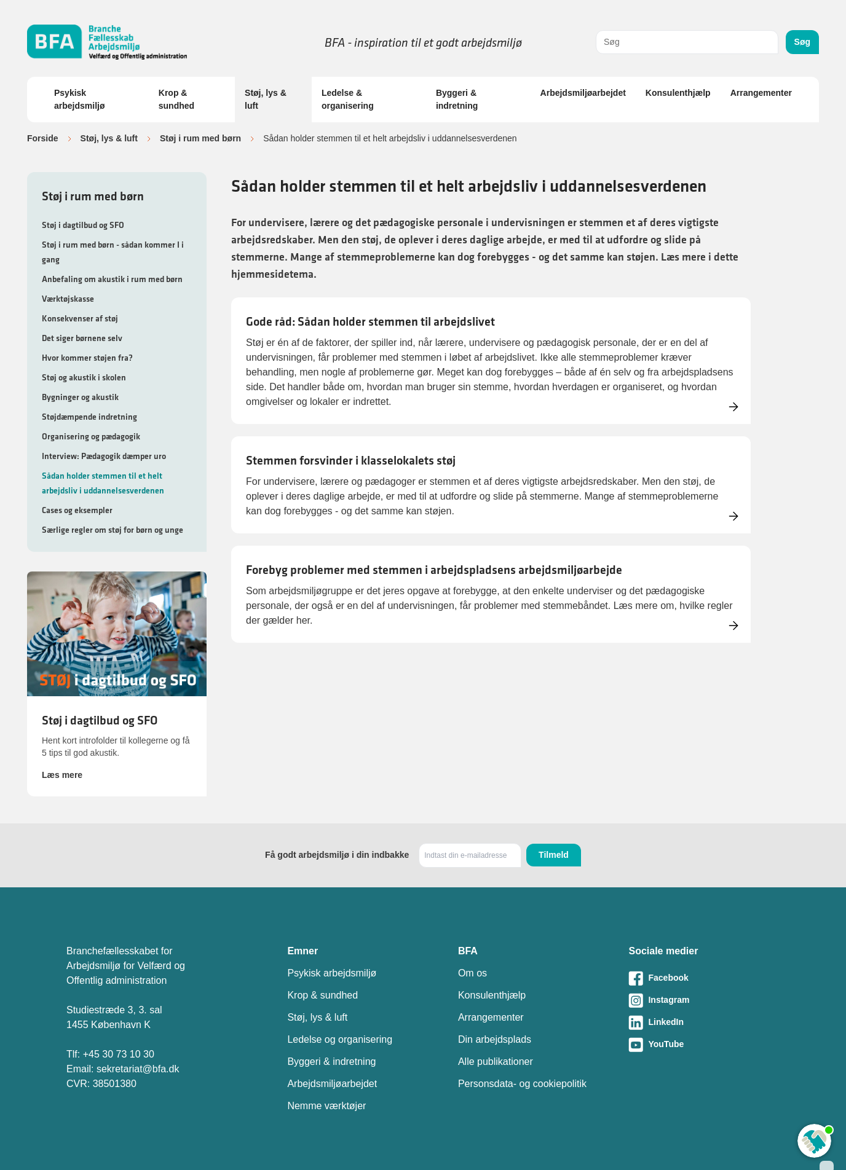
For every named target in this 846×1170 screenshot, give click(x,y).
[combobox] (687, 42)
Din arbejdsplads (494, 1039)
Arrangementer (761, 93)
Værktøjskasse (68, 298)
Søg (802, 42)
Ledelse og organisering (339, 1039)
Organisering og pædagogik (91, 436)
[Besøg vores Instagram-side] (704, 1000)
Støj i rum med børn (200, 138)
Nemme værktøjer (326, 1106)
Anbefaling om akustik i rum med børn (112, 279)
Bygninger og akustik (80, 396)
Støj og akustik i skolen (84, 377)
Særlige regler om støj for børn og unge (112, 529)
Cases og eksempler (77, 510)
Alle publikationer (495, 1061)
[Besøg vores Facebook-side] (704, 978)
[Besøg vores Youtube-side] (704, 1044)
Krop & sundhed (176, 99)
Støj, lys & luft (266, 99)
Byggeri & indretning (457, 99)
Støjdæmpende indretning (89, 416)
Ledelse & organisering (348, 99)
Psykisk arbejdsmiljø (79, 99)
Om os (472, 973)
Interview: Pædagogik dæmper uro (104, 455)
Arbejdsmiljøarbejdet (583, 93)
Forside (42, 138)
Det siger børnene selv (82, 338)
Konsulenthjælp (678, 93)
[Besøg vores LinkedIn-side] (704, 1022)
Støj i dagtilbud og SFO (83, 224)
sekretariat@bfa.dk (138, 1069)
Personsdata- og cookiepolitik (522, 1083)
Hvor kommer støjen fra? (87, 357)
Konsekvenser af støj (80, 318)
